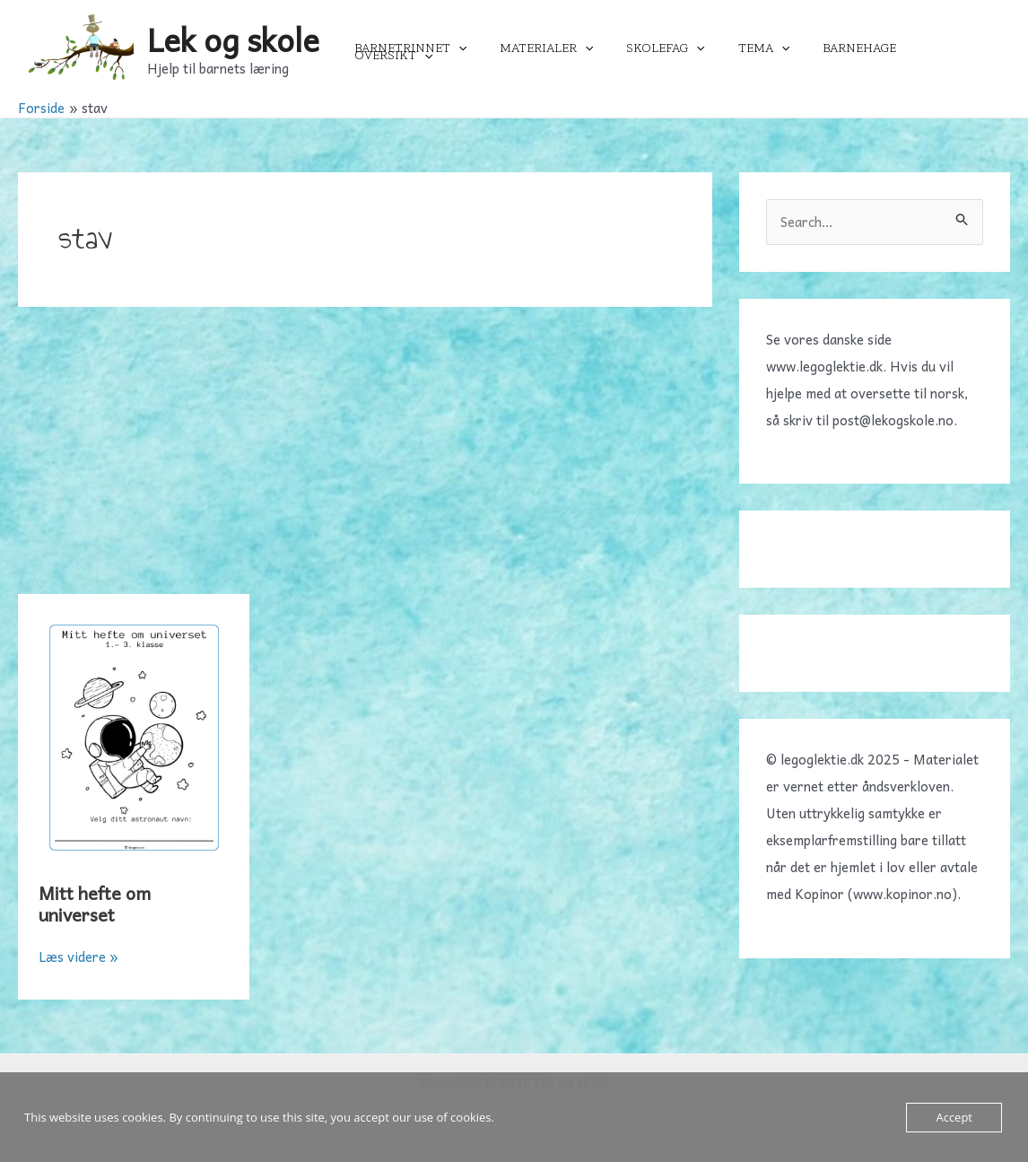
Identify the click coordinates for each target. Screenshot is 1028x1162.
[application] (488, 48)
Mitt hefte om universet (95, 904)
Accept (954, 1117)
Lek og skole (233, 39)
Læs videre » (78, 956)
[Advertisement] (365, 459)
